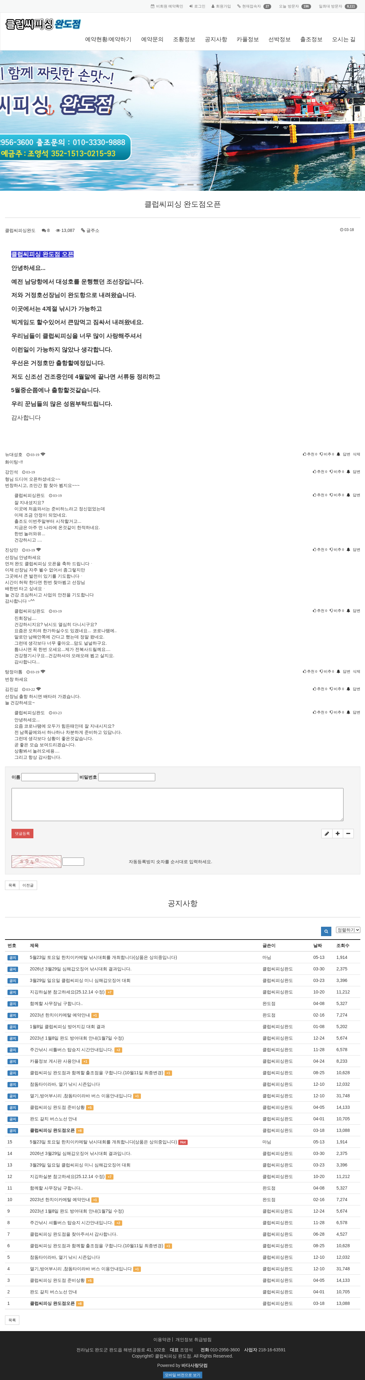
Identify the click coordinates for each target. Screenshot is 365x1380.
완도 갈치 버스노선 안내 (53, 1118)
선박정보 (279, 39)
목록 (12, 885)
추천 (310, 454)
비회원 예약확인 (169, 6)
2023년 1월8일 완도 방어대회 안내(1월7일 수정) (77, 1038)
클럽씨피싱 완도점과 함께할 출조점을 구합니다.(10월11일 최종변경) (96, 1072)
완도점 (269, 1003)
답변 (346, 454)
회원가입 (223, 6)
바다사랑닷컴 (194, 1365)
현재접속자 (251, 6)
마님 (266, 957)
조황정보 (184, 39)
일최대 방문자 (330, 6)
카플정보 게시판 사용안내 (55, 1061)
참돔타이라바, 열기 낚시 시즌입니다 (65, 1084)
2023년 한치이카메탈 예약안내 (60, 1014)
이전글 (28, 885)
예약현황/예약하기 (108, 39)
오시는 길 (344, 39)
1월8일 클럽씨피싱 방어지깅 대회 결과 (67, 1026)
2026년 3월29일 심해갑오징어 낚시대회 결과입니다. (81, 968)
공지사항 (216, 39)
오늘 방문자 (289, 6)
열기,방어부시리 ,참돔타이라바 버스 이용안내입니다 (81, 1095)
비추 (327, 454)
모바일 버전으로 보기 (182, 1375)
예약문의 (152, 39)
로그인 (199, 6)
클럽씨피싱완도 (20, 230)
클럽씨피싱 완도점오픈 (52, 1130)
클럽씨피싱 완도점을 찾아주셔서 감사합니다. (74, 1234)
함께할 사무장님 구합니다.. (56, 1003)
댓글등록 (22, 833)
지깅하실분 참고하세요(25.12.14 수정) (67, 991)
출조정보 (311, 39)
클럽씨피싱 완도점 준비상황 (57, 1107)
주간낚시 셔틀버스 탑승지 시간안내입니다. (71, 1049)
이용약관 (162, 1339)
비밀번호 (88, 777)
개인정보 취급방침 (193, 1339)
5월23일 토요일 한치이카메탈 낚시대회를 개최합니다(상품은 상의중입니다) (103, 957)
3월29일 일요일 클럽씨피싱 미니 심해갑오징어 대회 (80, 980)
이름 (16, 777)
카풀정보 (248, 39)
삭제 (356, 454)
